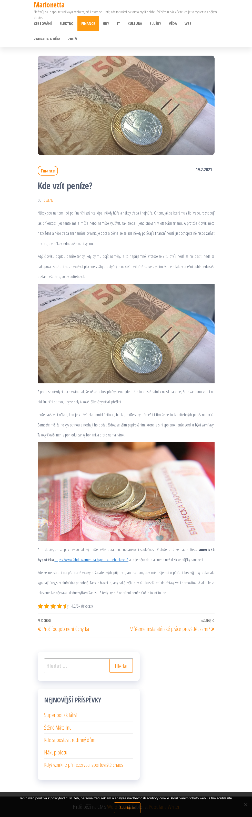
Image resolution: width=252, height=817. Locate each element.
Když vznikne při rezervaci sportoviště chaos (83, 764)
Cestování (43, 23)
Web (188, 23)
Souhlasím (127, 808)
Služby (155, 23)
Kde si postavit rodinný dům (69, 739)
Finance (88, 23)
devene (48, 200)
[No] (245, 804)
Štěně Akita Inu (58, 727)
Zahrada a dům (47, 38)
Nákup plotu (55, 752)
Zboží (72, 38)
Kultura (135, 23)
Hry (106, 23)
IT (118, 23)
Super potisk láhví (60, 715)
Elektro (66, 23)
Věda (173, 23)
